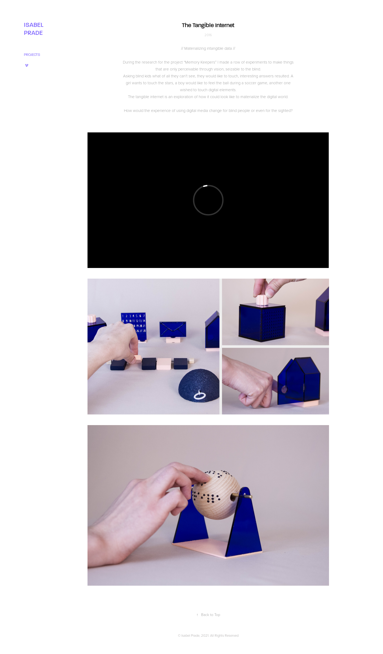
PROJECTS (32, 54)
